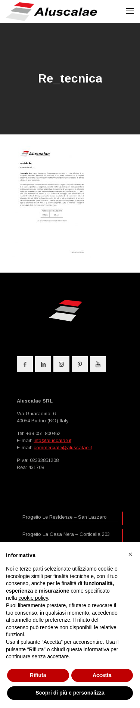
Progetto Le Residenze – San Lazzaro (64, 517)
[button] (130, 554)
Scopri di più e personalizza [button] (69, 693)
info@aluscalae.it (52, 440)
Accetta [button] (102, 675)
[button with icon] (25, 364)
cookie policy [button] (33, 598)
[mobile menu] (130, 11)
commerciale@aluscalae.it (63, 447)
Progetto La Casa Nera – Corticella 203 (66, 534)
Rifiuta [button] (38, 675)
